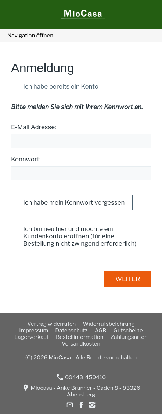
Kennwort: (26, 159)
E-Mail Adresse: (33, 127)
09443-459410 (81, 377)
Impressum (33, 330)
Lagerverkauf (31, 337)
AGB (101, 330)
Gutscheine (128, 330)
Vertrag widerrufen (51, 324)
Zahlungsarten (129, 337)
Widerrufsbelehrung (109, 324)
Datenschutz (71, 330)
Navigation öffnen (30, 35)
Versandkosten (81, 343)
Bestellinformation (79, 337)
